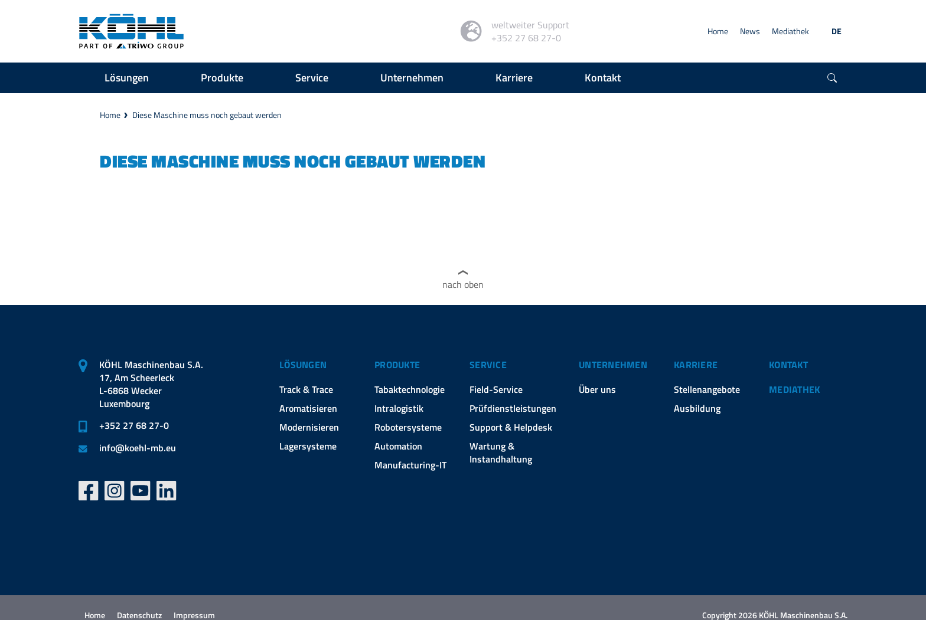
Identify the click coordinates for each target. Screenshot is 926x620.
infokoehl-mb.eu (137, 448)
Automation (398, 446)
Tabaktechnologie (409, 389)
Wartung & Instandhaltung (500, 452)
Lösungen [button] (127, 78)
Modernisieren (309, 427)
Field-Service (496, 389)
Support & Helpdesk (510, 427)
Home (717, 31)
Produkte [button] (222, 78)
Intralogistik (398, 408)
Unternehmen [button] (412, 78)
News (750, 31)
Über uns (597, 389)
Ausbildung (697, 408)
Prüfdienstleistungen (512, 408)
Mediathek (790, 31)
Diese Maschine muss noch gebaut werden (207, 115)
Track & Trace (306, 389)
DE (837, 31)
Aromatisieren (308, 408)
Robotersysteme (408, 427)
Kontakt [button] (603, 78)
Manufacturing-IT (410, 465)
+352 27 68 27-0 (134, 425)
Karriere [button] (514, 78)
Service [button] (311, 78)
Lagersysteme (308, 446)
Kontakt (788, 364)
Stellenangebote (707, 389)
